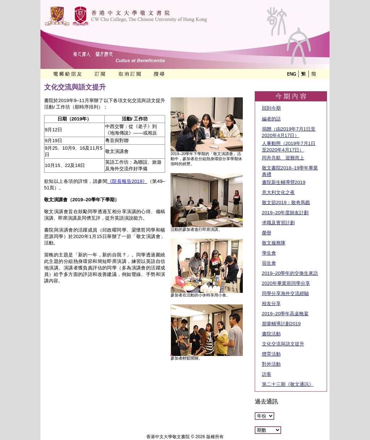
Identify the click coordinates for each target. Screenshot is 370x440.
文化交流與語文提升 (283, 344)
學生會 (269, 253)
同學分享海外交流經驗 (285, 293)
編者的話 (271, 119)
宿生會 (269, 263)
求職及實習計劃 (278, 222)
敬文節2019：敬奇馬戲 (286, 202)
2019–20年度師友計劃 (285, 212)
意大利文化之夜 (278, 192)
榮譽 (266, 233)
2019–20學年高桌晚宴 (285, 313)
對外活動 (271, 364)
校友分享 (271, 303)
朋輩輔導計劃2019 (281, 323)
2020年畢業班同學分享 (286, 283)
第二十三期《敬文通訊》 (288, 384)
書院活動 (271, 333)
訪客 (266, 374)
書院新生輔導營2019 (284, 182)
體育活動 (271, 354)
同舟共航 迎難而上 (283, 157)
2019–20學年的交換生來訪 (290, 273)
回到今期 (271, 108)
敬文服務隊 (273, 243)
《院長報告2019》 (127, 181)
